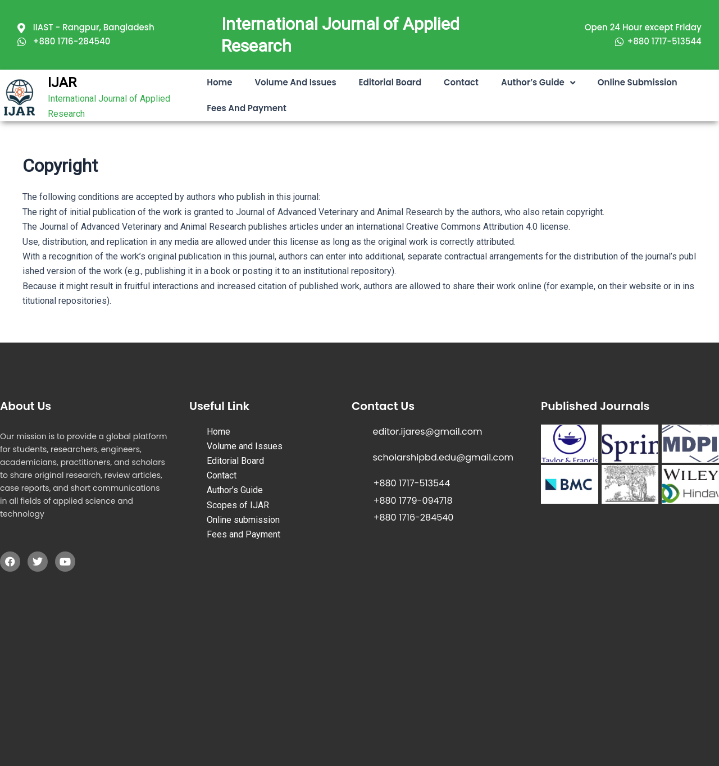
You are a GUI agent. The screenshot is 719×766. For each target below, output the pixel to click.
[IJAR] (19, 97)
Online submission (637, 82)
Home (219, 82)
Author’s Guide (538, 83)
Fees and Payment (246, 108)
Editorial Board (390, 82)
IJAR (62, 82)
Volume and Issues (295, 82)
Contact (461, 82)
